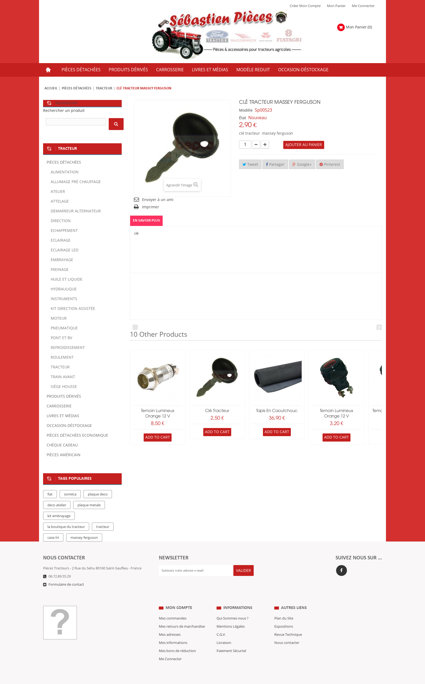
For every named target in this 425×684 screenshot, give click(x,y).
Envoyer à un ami (157, 199)
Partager (275, 164)
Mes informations (173, 632)
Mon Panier (336, 6)
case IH (53, 538)
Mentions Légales (231, 616)
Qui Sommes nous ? (233, 607)
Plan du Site (283, 607)
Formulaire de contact (66, 584)
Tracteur (104, 88)
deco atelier (56, 505)
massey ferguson (84, 538)
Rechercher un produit (64, 110)
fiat (50, 494)
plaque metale (89, 505)
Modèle (246, 110)
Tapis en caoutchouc (277, 411)
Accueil (50, 88)
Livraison (224, 632)
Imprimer (150, 207)
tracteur (102, 527)
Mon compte (179, 597)
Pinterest (330, 164)
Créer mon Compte (305, 6)
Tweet (250, 164)
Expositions (283, 616)
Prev (135, 327)
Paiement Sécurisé (231, 640)
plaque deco (98, 494)
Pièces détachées (76, 88)
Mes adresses (170, 624)
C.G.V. (221, 624)
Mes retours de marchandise (182, 616)
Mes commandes (172, 607)
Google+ (302, 164)
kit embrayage (58, 516)
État (242, 118)
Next (379, 327)
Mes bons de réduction (177, 640)
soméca (70, 494)
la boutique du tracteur (66, 527)
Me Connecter (363, 6)
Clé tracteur (217, 411)
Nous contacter (286, 632)
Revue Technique (288, 624)
